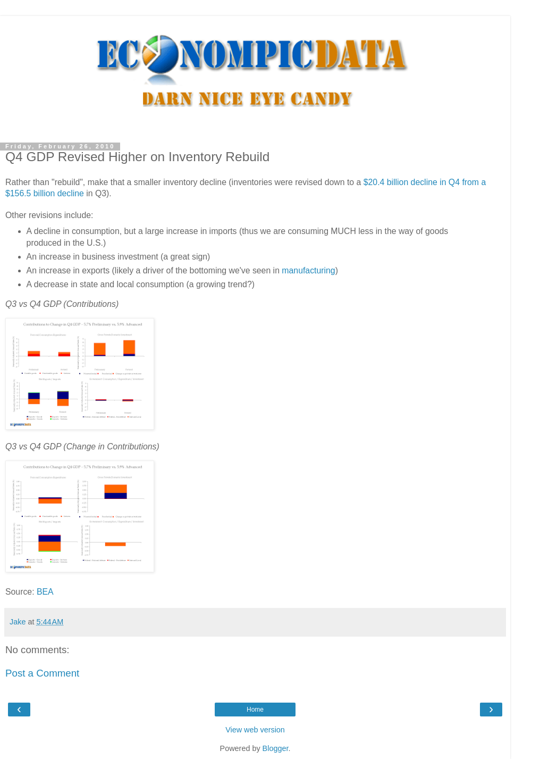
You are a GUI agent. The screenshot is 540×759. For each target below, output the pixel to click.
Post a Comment (42, 673)
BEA (45, 591)
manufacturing (308, 270)
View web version (255, 729)
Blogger (276, 748)
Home (255, 709)
